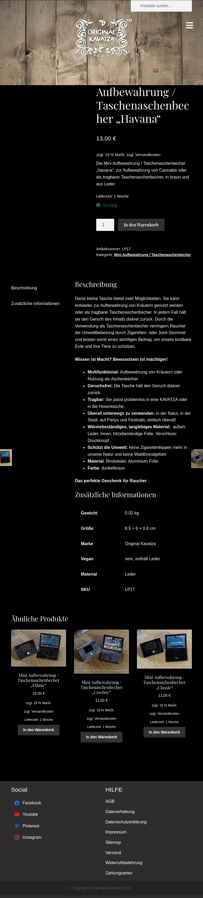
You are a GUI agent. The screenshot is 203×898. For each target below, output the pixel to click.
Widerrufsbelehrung (123, 862)
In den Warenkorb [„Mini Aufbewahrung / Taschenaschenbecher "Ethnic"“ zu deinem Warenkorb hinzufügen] (38, 730)
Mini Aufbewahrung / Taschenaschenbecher (152, 255)
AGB (109, 801)
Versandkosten (147, 155)
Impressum (115, 832)
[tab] (37, 288)
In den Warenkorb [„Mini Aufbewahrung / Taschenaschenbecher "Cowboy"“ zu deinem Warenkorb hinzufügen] (101, 737)
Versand (113, 852)
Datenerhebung (120, 811)
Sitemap (113, 842)
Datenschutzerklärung (126, 822)
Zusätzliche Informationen (35, 303)
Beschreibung (24, 288)
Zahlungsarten (118, 873)
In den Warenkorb (141, 224)
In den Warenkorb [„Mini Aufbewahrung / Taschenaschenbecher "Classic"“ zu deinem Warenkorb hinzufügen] (164, 732)
